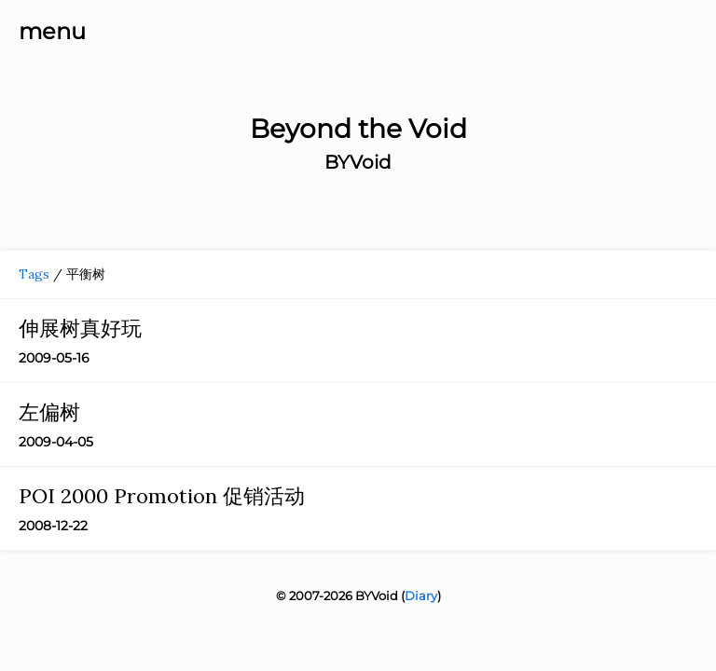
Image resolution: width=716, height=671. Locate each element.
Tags (34, 274)
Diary (421, 595)
